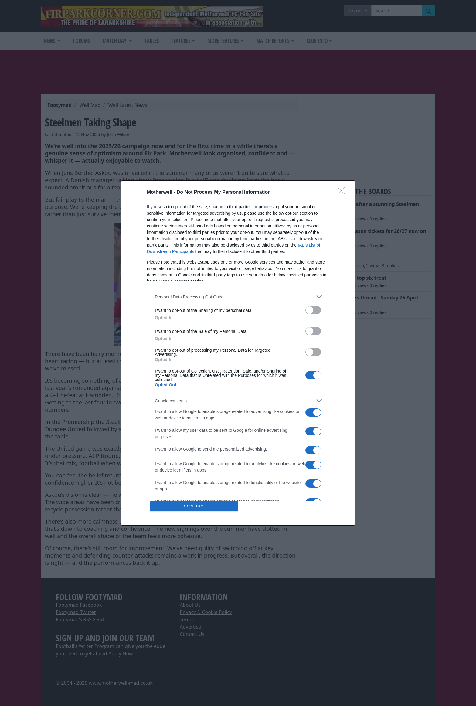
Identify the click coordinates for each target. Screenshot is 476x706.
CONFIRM (194, 506)
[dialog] (238, 353)
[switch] (313, 310)
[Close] (343, 192)
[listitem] (238, 297)
